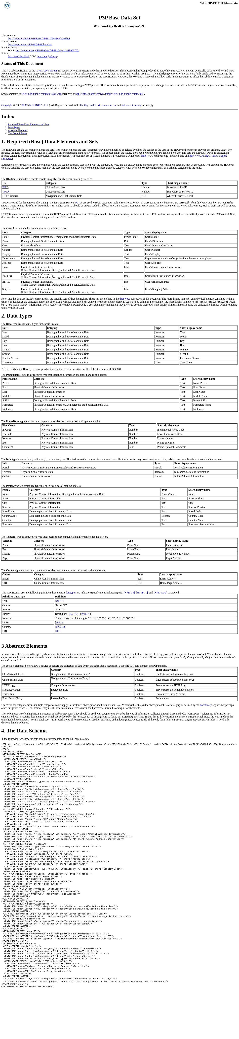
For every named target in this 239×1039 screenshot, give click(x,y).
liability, (84, 105)
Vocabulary (206, 705)
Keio (46, 105)
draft (143, 155)
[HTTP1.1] (142, 592)
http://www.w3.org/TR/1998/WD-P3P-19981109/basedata (39, 38)
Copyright (6, 105)
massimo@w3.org (47, 56)
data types (124, 298)
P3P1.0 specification (47, 70)
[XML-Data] (160, 592)
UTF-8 (59, 600)
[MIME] (85, 613)
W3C (25, 105)
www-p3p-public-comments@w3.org (41, 93)
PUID (5, 187)
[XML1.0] (129, 592)
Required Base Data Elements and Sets (28, 124)
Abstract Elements (18, 130)
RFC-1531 (73, 613)
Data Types (14, 127)
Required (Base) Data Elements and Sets (52, 141)
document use (109, 105)
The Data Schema (17, 133)
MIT (31, 105)
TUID (5, 191)
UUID (59, 622)
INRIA (38, 105)
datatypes (71, 592)
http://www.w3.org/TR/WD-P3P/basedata (30, 44)
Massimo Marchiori (18, 56)
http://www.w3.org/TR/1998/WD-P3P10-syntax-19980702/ (47, 50)
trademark (95, 105)
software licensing (131, 105)
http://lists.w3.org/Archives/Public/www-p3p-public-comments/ (109, 93)
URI (58, 631)
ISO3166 (61, 626)
